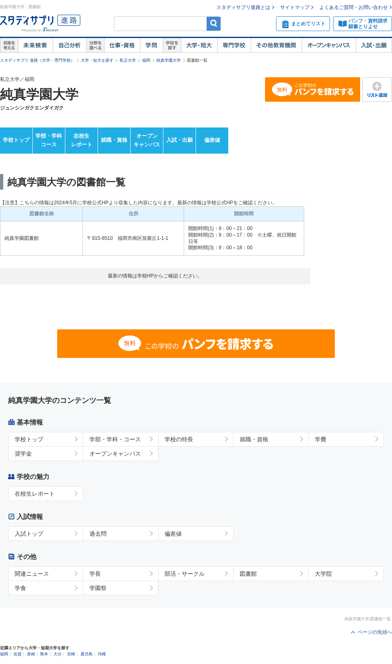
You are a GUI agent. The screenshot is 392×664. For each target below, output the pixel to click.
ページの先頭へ (375, 632)
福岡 (146, 60)
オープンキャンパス (329, 45)
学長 (95, 573)
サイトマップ (295, 7)
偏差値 (212, 140)
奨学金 (23, 453)
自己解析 (69, 45)
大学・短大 (199, 45)
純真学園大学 (168, 60)
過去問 (98, 533)
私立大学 (128, 60)
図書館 (248, 573)
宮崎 (71, 654)
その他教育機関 (276, 45)
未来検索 (35, 45)
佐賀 (17, 654)
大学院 (323, 573)
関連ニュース (32, 573)
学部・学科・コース (115, 439)
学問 (151, 45)
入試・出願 (374, 45)
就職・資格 (114, 140)
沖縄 (102, 654)
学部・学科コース (49, 140)
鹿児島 (86, 654)
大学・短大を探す (97, 60)
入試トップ (29, 533)
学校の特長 (179, 439)
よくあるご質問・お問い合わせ (353, 7)
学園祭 (98, 588)
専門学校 (234, 45)
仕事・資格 (122, 45)
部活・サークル (185, 573)
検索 (214, 23)
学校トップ (16, 140)
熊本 (44, 654)
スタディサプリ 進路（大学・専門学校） (37, 60)
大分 (57, 654)
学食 (20, 588)
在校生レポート (81, 140)
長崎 (31, 654)
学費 (320, 439)
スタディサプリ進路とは (243, 7)
